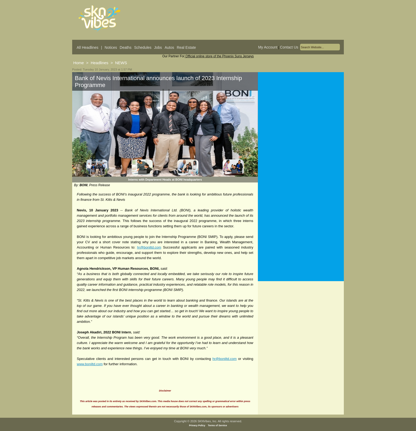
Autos (169, 47)
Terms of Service (217, 425)
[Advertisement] (301, 124)
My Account (267, 47)
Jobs (158, 47)
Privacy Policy (197, 425)
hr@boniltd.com (149, 247)
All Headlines (87, 47)
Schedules (142, 47)
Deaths (125, 47)
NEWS (121, 62)
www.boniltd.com (90, 364)
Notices (111, 47)
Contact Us (289, 47)
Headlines (100, 62)
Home (78, 62)
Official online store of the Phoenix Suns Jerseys (219, 56)
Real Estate (186, 47)
